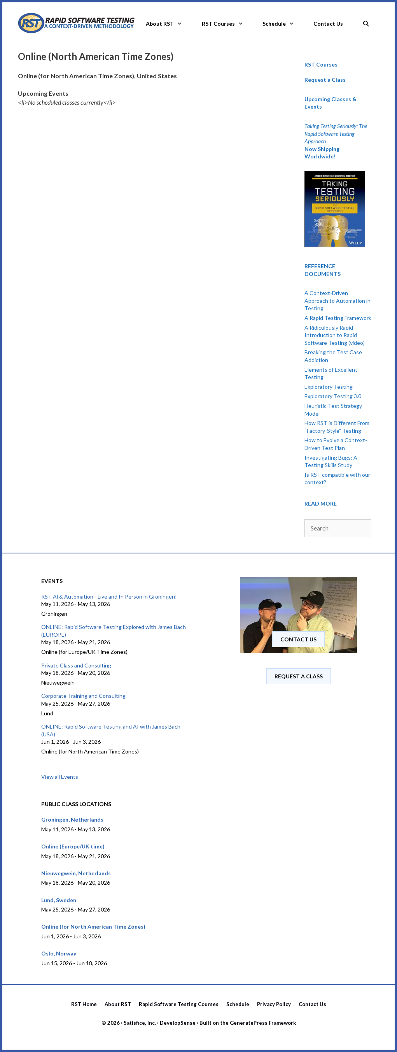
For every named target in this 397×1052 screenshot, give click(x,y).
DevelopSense (178, 1023)
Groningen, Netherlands (72, 819)
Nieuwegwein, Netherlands (76, 873)
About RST (169, 24)
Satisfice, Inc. (140, 1023)
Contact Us (328, 23)
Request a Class (325, 79)
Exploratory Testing (328, 386)
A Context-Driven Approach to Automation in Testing (337, 300)
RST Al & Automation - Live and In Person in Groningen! (109, 596)
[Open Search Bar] (366, 21)
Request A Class (299, 676)
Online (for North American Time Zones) (93, 926)
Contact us (298, 639)
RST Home (84, 1004)
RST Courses (227, 24)
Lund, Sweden (58, 900)
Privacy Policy (274, 1004)
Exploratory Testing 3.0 (332, 396)
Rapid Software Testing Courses (179, 1004)
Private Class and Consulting (76, 665)
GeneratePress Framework (263, 1023)
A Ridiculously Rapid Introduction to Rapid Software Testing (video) (334, 335)
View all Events (59, 776)
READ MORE (320, 503)
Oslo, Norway (58, 953)
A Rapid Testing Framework (337, 317)
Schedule (283, 24)
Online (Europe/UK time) (73, 846)
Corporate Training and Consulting (83, 695)
